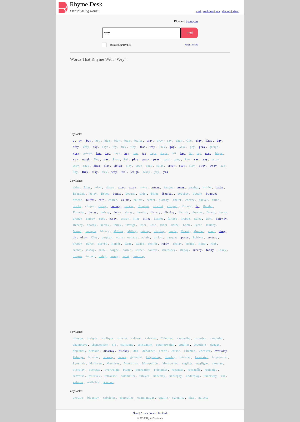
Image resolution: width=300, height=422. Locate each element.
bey (97, 140)
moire (173, 231)
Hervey (78, 225)
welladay (93, 382)
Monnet (199, 231)
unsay (114, 256)
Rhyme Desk (86, 4)
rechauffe (194, 369)
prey (156, 159)
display (169, 212)
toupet (90, 256)
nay (75, 159)
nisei (211, 231)
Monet (185, 231)
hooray (91, 225)
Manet (77, 231)
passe (185, 237)
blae (107, 140)
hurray (104, 225)
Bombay (167, 193)
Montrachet (170, 363)
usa (223, 376)
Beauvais (79, 193)
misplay (159, 231)
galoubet (136, 357)
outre (119, 237)
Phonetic (226, 11)
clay (199, 140)
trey (104, 172)
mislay (145, 231)
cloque (89, 206)
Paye (116, 159)
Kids (217, 11)
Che (189, 140)
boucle (197, 193)
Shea (97, 165)
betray (117, 193)
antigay (92, 338)
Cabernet (167, 338)
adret (98, 187)
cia (114, 344)
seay (76, 165)
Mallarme (95, 363)
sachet (77, 250)
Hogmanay (153, 357)
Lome (187, 225)
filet (136, 218)
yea (165, 172)
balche (207, 187)
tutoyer (144, 376)
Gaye (182, 147)
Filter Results (191, 44)
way (114, 172)
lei (190, 153)
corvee (129, 206)
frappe (185, 218)
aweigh (193, 187)
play (135, 159)
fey (114, 147)
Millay (132, 231)
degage (215, 344)
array (132, 187)
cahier (113, 200)
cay (169, 140)
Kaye (164, 153)
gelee (197, 218)
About (235, 11)
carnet (151, 200)
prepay (77, 243)
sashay (90, 250)
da (197, 206)
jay (144, 153)
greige (214, 147)
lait (174, 153)
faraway (108, 357)
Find (190, 33)
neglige (187, 363)
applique (107, 338)
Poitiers (198, 237)
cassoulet (216, 338)
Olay (94, 237)
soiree (127, 250)
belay (93, 193)
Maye (218, 153)
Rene (128, 243)
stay (182, 165)
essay (113, 218)
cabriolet (109, 397)
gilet (209, 218)
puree (90, 243)
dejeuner (79, 351)
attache (122, 338)
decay (93, 212)
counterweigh (165, 344)
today (210, 250)
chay (179, 140)
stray (202, 165)
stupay (184, 250)
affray (110, 187)
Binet (154, 193)
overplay (79, 369)
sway (213, 165)
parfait (158, 237)
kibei (163, 225)
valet (125, 256)
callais (138, 200)
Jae (135, 153)
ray (196, 159)
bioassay (93, 397)
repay (165, 243)
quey (177, 159)
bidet (143, 193)
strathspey (169, 250)
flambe (159, 218)
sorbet (139, 250)
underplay (193, 376)
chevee (190, 200)
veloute (78, 382)
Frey (162, 147)
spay (149, 165)
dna (135, 351)
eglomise (178, 397)
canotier (200, 338)
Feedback (163, 413)
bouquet (211, 193)
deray (129, 212)
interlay (170, 357)
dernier (142, 212)
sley (129, 165)
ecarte (163, 351)
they (85, 172)
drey (86, 147)
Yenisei (109, 382)
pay (106, 159)
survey (197, 250)
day (219, 140)
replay (177, 243)
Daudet (207, 206)
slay (107, 165)
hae (98, 153)
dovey (223, 212)
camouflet (184, 338)
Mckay (104, 231)
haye (117, 153)
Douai (210, 212)
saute (102, 250)
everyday (221, 351)
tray (95, 172)
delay (117, 212)
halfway (221, 218)
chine (215, 200)
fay (95, 147)
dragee (77, 218)
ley (199, 153)
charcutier (126, 397)
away (181, 187)
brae (127, 140)
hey (126, 153)
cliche (77, 206)
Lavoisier (201, 357)
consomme (145, 344)
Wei (123, 172)
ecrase (175, 351)
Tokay (222, 250)
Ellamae (189, 351)
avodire (78, 397)
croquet (172, 206)
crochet (158, 206)
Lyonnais (79, 363)
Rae (187, 159)
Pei (126, 159)
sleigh (118, 165)
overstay (94, 369)
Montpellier (150, 363)
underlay (159, 376)
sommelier (128, 376)
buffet (90, 200)
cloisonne (127, 344)
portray (212, 237)
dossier (197, 212)
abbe (76, 187)
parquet (172, 237)
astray (155, 187)
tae (223, 165)
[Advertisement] (150, 97)
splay (160, 165)
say (205, 159)
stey (192, 165)
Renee (140, 243)
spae (139, 165)
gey (192, 147)
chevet (203, 200)
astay (143, 187)
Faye (105, 147)
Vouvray (139, 256)
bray (150, 140)
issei (143, 225)
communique (146, 397)
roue (214, 243)
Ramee (116, 243)
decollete (200, 344)
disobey (124, 351)
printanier (161, 369)
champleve (80, 344)
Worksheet (208, 11)
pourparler (143, 369)
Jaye (153, 153)
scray (215, 159)
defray (105, 212)
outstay (132, 237)
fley (133, 147)
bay (88, 140)
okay (83, 237)
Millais (118, 231)
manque (91, 231)
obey (222, 231)
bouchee (183, 193)
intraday (185, 357)
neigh (86, 159)
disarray (109, 351)
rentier (153, 243)
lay (182, 153)
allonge (78, 338)
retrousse (111, 376)
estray (125, 218)
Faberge (78, 357)
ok (74, 237)
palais (145, 237)
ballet (219, 187)
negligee (202, 363)
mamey (211, 225)
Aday (86, 187)
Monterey (113, 363)
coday (102, 206)
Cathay (164, 200)
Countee (143, 206)
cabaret (136, 338)
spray (171, 165)
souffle (153, 250)
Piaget (127, 369)
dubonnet (148, 351)
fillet (146, 218)
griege (87, 153)
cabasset (151, 338)
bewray (130, 193)
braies (138, 140)
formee (172, 218)
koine (175, 225)
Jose (153, 225)
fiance (122, 357)
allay (121, 187)
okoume (217, 363)
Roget (202, 243)
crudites (184, 344)
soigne (114, 250)
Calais (125, 200)
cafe (101, 200)
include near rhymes (116, 45)
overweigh (112, 369)
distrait (183, 212)
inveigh (130, 225)
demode (94, 351)
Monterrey (131, 363)
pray (145, 159)
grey (76, 153)
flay (123, 147)
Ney (96, 159)
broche (77, 200)
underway (210, 376)
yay (156, 172)
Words (153, 413)
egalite (163, 397)
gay (172, 147)
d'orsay (186, 206)
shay (86, 165)
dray (76, 147)
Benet (105, 193)
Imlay (117, 225)
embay (90, 218)
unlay (102, 256)
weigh (135, 172)
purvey (102, 243)
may (208, 153)
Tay (75, 172)
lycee (198, 225)
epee (102, 218)
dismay (155, 212)
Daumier (79, 212)
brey (160, 140)
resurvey (94, 376)
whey (146, 172)
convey (115, 206)
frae (142, 147)
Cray (209, 140)
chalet (177, 200)
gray (202, 147)
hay (107, 153)
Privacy (144, 413)
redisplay (211, 369)
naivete (203, 397)
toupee (77, 256)
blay (117, 140)
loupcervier (220, 357)
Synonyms (192, 21)
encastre (205, 351)
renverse (78, 376)
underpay (175, 376)
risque (190, 243)
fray (152, 147)
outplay (107, 237)
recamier (178, 369)
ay (80, 140)
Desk (198, 11)
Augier (168, 187)
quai (167, 159)
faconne (93, 357)
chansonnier (100, 344)
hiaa (191, 397)
